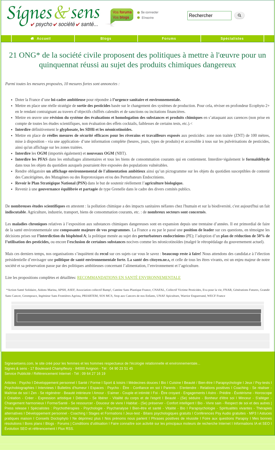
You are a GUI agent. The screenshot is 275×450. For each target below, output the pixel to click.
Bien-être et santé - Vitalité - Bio (158, 408)
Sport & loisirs (114, 383)
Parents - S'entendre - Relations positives (197, 388)
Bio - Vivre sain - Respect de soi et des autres (233, 403)
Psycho (25, 383)
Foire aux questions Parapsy (225, 418)
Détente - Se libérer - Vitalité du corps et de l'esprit (118, 398)
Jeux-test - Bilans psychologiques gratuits (158, 413)
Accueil (44, 39)
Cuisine (175, 383)
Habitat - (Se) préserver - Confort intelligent (160, 403)
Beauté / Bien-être (198, 383)
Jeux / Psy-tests (257, 383)
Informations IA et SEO (252, 424)
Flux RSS (65, 429)
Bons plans (33, 424)
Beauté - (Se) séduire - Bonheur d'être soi (199, 398)
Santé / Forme (89, 383)
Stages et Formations (105, 413)
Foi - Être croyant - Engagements (179, 393)
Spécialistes (232, 39)
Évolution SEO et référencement (30, 429)
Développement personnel (54, 383)
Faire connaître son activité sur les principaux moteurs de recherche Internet (171, 424)
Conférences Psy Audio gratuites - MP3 (225, 413)
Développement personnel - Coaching (55, 413)
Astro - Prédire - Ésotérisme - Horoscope (240, 393)
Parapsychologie (229, 383)
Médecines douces (143, 383)
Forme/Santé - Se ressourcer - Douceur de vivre (85, 403)
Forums (169, 39)
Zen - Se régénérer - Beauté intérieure (61, 393)
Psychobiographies (19, 388)
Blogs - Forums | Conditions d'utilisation (77, 424)
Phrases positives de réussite (175, 418)
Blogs (105, 39)
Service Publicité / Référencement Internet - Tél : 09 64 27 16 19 (55, 374)
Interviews (46, 388)
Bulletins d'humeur (72, 388)
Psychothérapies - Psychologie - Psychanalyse (91, 408)
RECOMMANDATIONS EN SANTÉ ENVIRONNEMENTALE (129, 278)
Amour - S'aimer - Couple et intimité (122, 393)
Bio (163, 383)
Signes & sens (16, 369)
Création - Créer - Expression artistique (39, 398)
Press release (16, 408)
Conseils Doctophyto (52, 418)
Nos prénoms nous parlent (126, 418)
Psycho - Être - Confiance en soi (133, 388)
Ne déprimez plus (87, 418)
